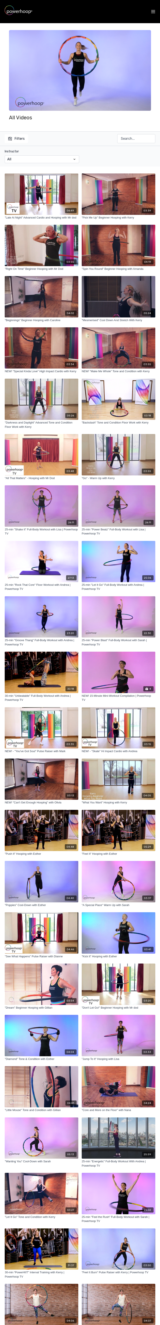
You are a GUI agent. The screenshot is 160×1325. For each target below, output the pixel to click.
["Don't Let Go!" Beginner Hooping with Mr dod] (118, 1008)
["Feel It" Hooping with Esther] (118, 854)
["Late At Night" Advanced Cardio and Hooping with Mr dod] (41, 218)
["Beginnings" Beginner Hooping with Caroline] (41, 320)
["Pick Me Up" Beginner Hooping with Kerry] (118, 218)
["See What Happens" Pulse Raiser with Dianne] (41, 956)
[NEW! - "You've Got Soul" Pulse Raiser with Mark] (41, 751)
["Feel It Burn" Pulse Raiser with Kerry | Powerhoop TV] (118, 1272)
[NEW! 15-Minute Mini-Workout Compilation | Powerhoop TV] (118, 698)
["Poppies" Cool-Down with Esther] (41, 905)
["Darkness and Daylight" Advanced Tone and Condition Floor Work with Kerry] (41, 424)
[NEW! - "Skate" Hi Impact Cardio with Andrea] (118, 751)
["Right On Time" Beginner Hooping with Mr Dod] (41, 269)
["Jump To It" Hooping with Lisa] (118, 1059)
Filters (16, 139)
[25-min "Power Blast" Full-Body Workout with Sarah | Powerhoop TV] (118, 642)
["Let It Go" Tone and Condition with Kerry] (41, 1217)
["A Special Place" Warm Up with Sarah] (118, 905)
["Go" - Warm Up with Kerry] (118, 478)
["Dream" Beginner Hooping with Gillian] (41, 1008)
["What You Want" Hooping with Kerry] (118, 802)
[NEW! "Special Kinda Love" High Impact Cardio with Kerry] (41, 371)
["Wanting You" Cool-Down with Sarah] (41, 1161)
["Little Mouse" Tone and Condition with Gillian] (41, 1110)
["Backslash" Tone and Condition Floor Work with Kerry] (118, 422)
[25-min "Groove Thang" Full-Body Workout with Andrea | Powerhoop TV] (41, 642)
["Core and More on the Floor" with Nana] (118, 1110)
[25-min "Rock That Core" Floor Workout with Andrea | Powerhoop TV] (41, 587)
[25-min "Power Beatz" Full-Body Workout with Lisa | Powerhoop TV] (118, 531)
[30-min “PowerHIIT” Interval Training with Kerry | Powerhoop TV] (41, 1274)
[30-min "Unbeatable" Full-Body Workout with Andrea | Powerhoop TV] (41, 698)
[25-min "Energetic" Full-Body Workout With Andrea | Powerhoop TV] (118, 1163)
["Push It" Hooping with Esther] (41, 854)
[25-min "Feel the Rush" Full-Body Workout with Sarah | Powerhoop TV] (118, 1219)
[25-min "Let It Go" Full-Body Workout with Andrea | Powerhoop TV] (118, 587)
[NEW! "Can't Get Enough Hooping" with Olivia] (41, 802)
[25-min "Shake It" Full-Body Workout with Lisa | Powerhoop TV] (41, 531)
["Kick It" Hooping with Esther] (118, 956)
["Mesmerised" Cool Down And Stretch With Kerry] (118, 320)
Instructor (12, 151)
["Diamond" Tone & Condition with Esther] (41, 1059)
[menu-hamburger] (153, 11)
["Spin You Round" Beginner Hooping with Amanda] (118, 269)
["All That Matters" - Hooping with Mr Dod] (41, 478)
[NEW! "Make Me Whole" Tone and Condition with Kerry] (118, 371)
